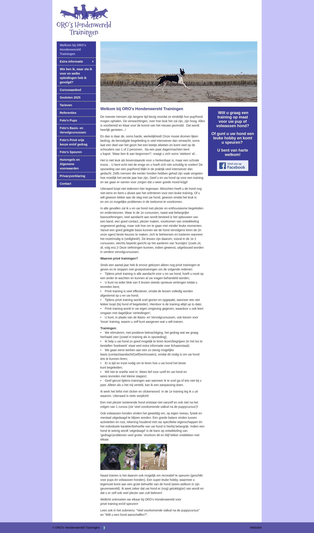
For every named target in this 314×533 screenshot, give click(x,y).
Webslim (256, 527)
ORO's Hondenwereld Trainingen (77, 527)
